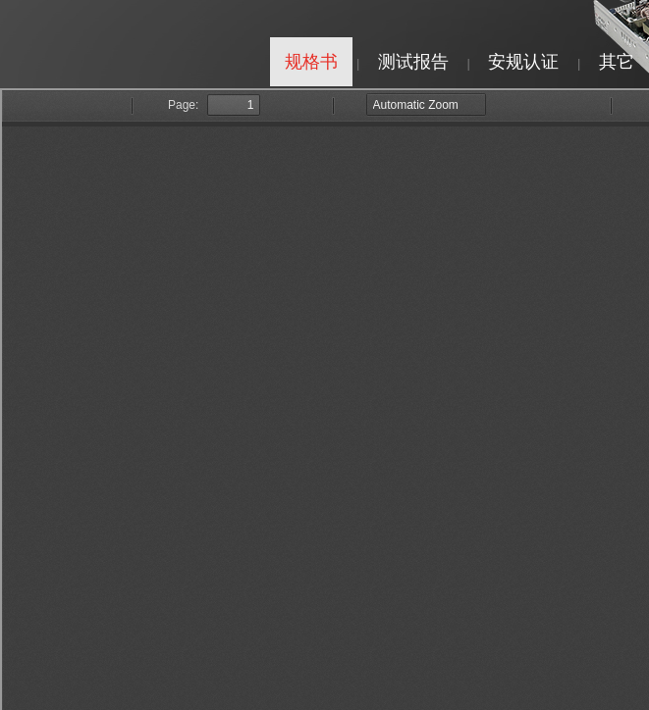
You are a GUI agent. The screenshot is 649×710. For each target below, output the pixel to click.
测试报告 (413, 62)
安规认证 (523, 62)
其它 (616, 62)
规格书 (311, 62)
